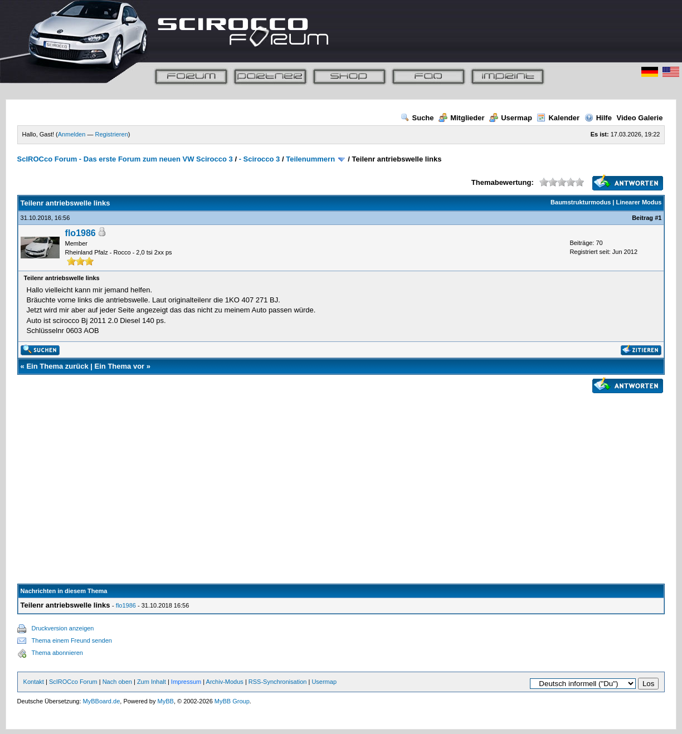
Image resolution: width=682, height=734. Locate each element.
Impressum (186, 681)
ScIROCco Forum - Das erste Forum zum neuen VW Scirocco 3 (125, 159)
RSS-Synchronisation (278, 681)
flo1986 (80, 233)
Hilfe (598, 118)
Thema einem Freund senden (72, 640)
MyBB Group (232, 701)
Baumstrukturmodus (581, 202)
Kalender (558, 118)
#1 (658, 217)
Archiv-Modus (224, 681)
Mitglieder (461, 118)
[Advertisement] (341, 475)
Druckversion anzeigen (63, 628)
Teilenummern (310, 159)
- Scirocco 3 (259, 159)
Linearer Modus (638, 202)
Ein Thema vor (120, 366)
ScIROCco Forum (73, 681)
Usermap (510, 118)
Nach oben (117, 681)
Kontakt (33, 681)
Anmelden (72, 134)
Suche (417, 118)
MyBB (166, 701)
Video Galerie (640, 118)
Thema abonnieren (57, 652)
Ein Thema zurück (57, 366)
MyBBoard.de (101, 701)
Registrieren (111, 134)
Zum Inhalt (151, 681)
